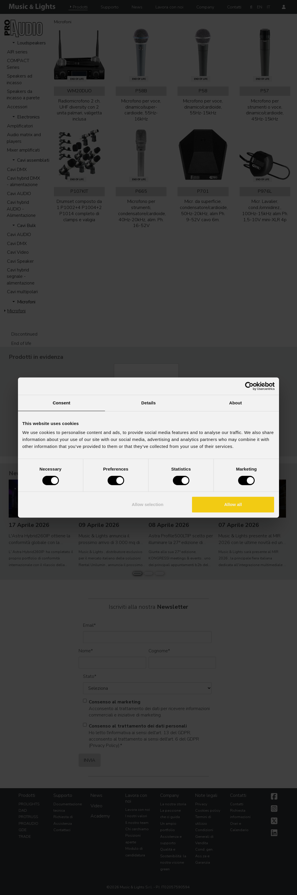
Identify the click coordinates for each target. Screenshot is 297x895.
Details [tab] (148, 402)
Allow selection (147, 504)
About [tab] (235, 402)
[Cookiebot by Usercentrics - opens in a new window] (249, 386)
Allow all (233, 504)
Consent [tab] (61, 402)
